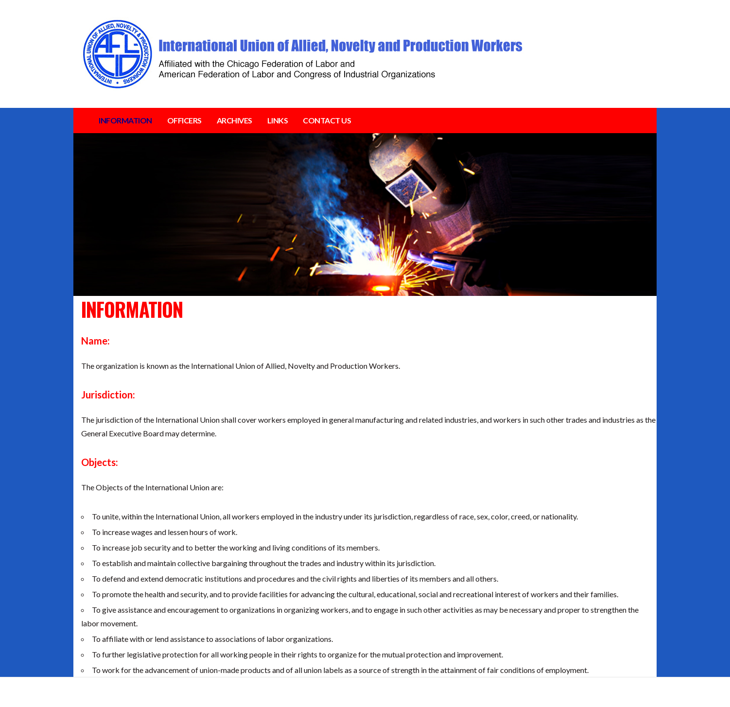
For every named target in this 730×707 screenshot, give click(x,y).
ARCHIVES (234, 120)
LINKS (277, 120)
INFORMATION (125, 120)
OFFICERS (184, 120)
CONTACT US (327, 120)
